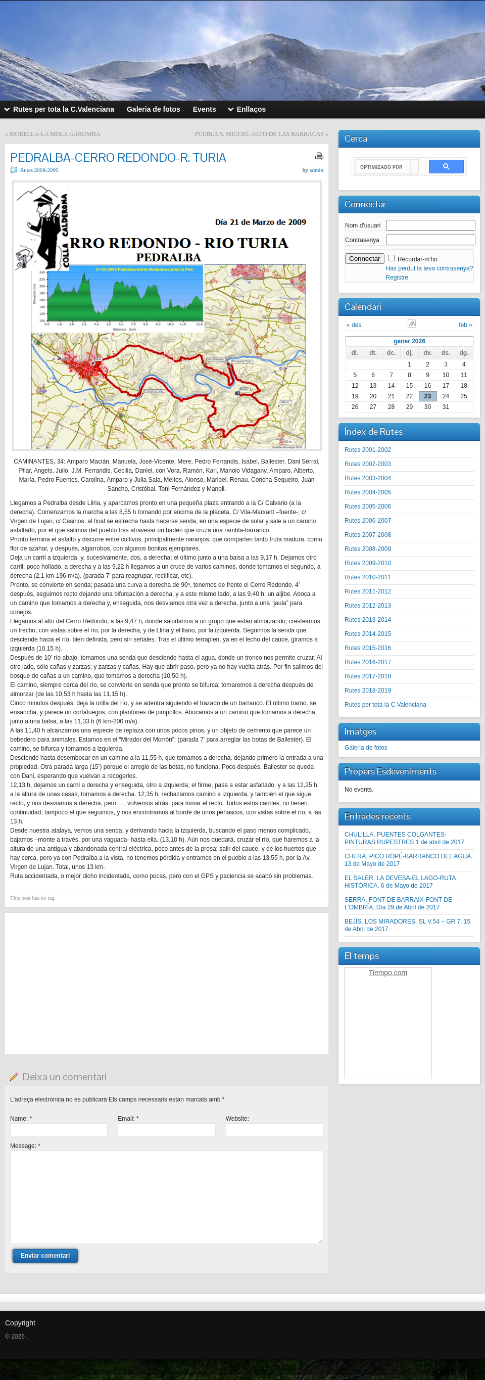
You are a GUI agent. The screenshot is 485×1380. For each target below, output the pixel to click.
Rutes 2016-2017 (368, 662)
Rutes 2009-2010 (368, 563)
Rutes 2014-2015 (368, 633)
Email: (128, 1118)
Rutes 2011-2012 (368, 591)
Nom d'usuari (362, 225)
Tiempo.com (388, 973)
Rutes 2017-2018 (368, 676)
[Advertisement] (167, 984)
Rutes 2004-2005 (368, 492)
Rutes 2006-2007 (368, 520)
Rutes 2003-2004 (368, 478)
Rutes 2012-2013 (368, 605)
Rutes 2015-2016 (368, 648)
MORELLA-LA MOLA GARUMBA (55, 133)
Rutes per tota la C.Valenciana (385, 704)
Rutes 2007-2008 (368, 534)
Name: (21, 1118)
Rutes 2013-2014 (368, 619)
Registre (397, 277)
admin (317, 170)
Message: (25, 1145)
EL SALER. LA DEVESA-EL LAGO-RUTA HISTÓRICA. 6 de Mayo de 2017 (400, 882)
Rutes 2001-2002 (368, 449)
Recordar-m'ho (418, 259)
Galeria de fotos (366, 747)
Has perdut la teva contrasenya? (429, 268)
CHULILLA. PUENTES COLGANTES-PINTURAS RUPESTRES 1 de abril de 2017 (404, 838)
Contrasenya (362, 240)
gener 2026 (409, 341)
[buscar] (383, 166)
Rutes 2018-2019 (368, 690)
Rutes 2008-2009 (39, 170)
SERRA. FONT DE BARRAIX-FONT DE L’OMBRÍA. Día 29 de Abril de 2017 (398, 903)
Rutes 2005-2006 (368, 506)
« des (354, 325)
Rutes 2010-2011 (368, 577)
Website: (237, 1118)
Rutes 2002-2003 (368, 464)
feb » (465, 325)
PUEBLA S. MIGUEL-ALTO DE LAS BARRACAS (259, 133)
